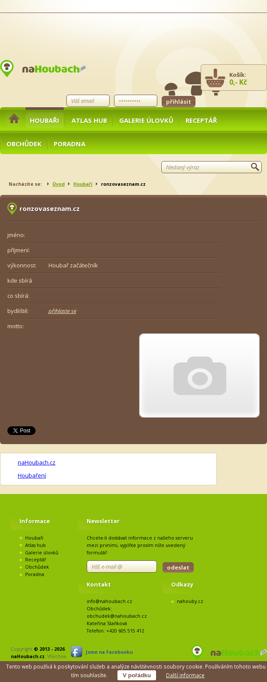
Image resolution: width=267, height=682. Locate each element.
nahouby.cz (190, 601)
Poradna (69, 143)
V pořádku (137, 675)
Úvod (58, 184)
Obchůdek (24, 143)
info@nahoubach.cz (109, 601)
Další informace (185, 675)
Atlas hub (89, 120)
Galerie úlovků (146, 120)
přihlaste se (62, 311)
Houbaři (44, 120)
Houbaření (32, 475)
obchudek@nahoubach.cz (117, 616)
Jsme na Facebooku (109, 652)
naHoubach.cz (36, 462)
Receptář (201, 120)
